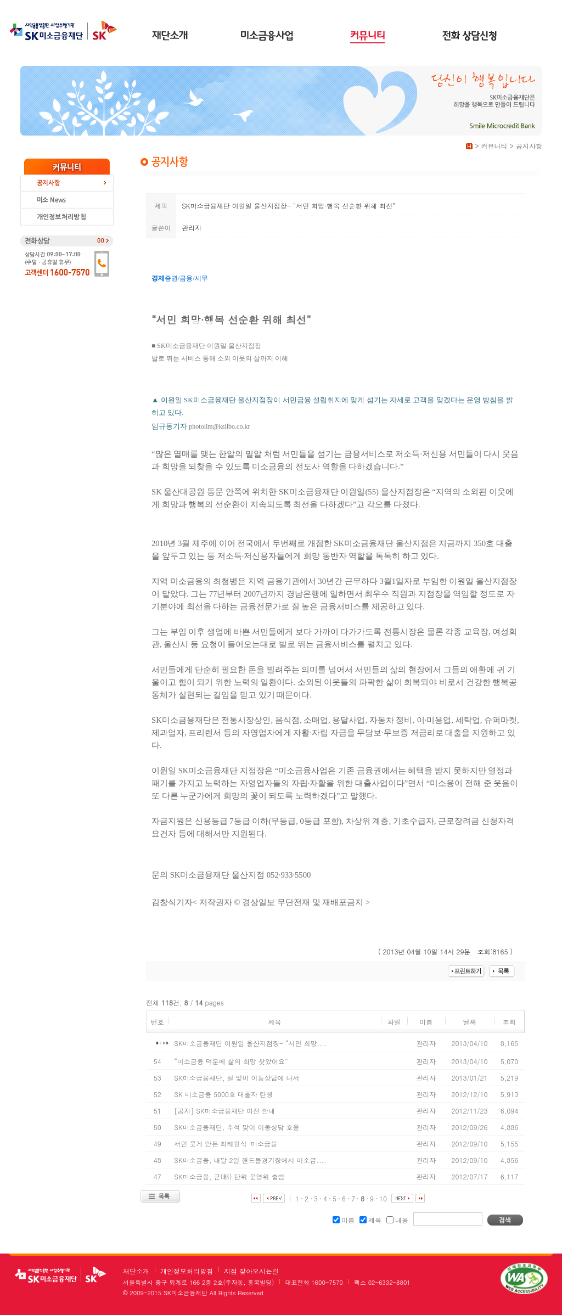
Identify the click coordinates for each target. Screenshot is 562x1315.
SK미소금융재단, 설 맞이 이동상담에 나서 (237, 1077)
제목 (370, 1219)
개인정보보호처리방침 (67, 217)
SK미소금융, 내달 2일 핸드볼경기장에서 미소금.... (251, 1160)
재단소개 (136, 1270)
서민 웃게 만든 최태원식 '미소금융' (227, 1143)
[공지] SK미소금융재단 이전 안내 (225, 1110)
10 (383, 1198)
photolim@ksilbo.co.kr (219, 426)
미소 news (67, 200)
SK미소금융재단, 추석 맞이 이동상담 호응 (237, 1127)
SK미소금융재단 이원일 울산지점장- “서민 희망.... (251, 1043)
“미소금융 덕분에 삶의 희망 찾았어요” (232, 1061)
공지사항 (67, 183)
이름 (344, 1219)
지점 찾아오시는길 (251, 1270)
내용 (397, 1219)
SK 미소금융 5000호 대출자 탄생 (224, 1094)
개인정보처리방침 (186, 1270)
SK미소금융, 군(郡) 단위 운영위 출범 (230, 1176)
